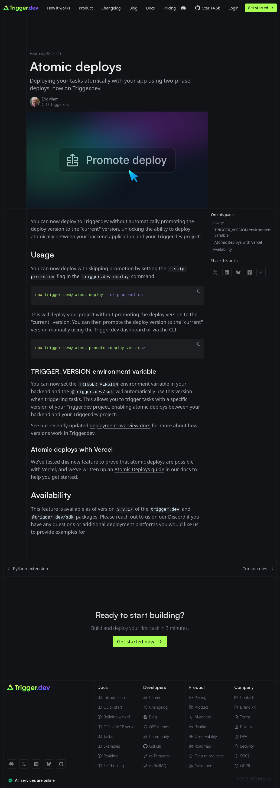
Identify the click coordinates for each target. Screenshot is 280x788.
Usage (218, 222)
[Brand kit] (245, 706)
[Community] (156, 735)
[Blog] (133, 8)
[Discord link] (11, 763)
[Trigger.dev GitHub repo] (207, 8)
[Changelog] (111, 8)
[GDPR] (245, 765)
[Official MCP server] (116, 726)
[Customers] (206, 765)
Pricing (170, 8)
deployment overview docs (120, 424)
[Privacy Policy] (245, 726)
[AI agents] (206, 716)
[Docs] (150, 8)
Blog (133, 8)
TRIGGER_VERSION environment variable (243, 232)
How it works (58, 8)
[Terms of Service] (245, 716)
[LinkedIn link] (36, 763)
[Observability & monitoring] (206, 735)
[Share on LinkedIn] (227, 272)
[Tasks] (116, 735)
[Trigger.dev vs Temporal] (156, 755)
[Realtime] (206, 726)
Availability (222, 249)
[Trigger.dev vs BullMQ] (156, 765)
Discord (176, 516)
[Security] (245, 745)
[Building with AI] (116, 716)
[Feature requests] (206, 755)
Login (234, 8)
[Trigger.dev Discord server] (183, 8)
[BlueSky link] (48, 763)
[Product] (86, 8)
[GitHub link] (61, 763)
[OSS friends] (156, 726)
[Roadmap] (206, 745)
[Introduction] (116, 696)
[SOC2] (245, 755)
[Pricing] (206, 696)
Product (86, 8)
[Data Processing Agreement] (245, 735)
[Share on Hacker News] (249, 272)
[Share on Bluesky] (238, 272)
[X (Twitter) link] (23, 763)
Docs (150, 8)
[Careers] (156, 696)
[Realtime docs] (116, 755)
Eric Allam (50, 99)
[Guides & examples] (116, 745)
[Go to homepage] (20, 8)
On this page (222, 214)
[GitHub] (156, 745)
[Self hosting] (116, 765)
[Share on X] (215, 272)
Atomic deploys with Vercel (238, 242)
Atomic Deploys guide (139, 468)
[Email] (245, 696)
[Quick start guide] (116, 706)
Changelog (111, 8)
